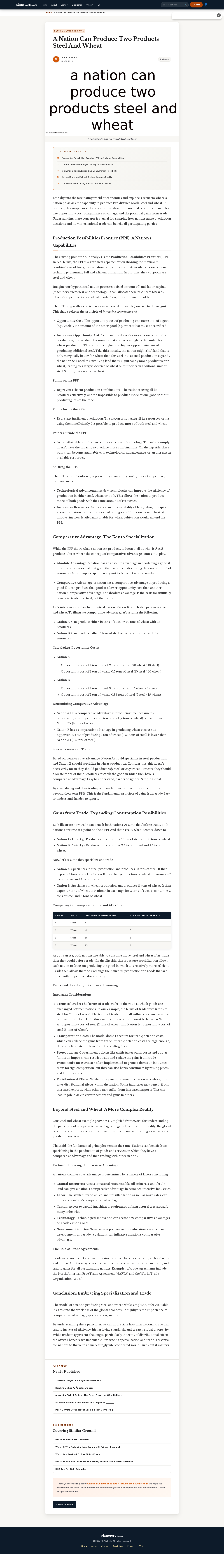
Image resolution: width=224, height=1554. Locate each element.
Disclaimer (77, 5)
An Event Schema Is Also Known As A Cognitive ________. (85, 1402)
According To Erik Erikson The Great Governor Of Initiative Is (88, 1395)
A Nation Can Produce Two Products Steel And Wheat (117, 1483)
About (54, 5)
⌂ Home (196, 4)
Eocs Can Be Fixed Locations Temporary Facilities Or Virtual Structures (94, 1461)
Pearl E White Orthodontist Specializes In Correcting (84, 1409)
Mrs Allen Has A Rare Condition (72, 1439)
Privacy (89, 5)
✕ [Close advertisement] (219, 15)
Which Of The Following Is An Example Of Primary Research (88, 1446)
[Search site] (175, 4)
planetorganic (26, 4)
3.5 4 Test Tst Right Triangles (70, 1469)
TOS (98, 5)
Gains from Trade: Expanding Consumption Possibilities (90, 170)
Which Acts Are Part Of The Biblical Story (77, 1454)
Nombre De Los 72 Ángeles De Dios (74, 1387)
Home (44, 5)
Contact (64, 5)
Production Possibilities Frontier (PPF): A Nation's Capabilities (93, 158)
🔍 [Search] (185, 5)
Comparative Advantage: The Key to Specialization (88, 164)
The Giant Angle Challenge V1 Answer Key (78, 1380)
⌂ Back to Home (64, 1504)
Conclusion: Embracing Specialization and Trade (86, 183)
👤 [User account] (206, 4)
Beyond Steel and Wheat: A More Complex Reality (87, 177)
